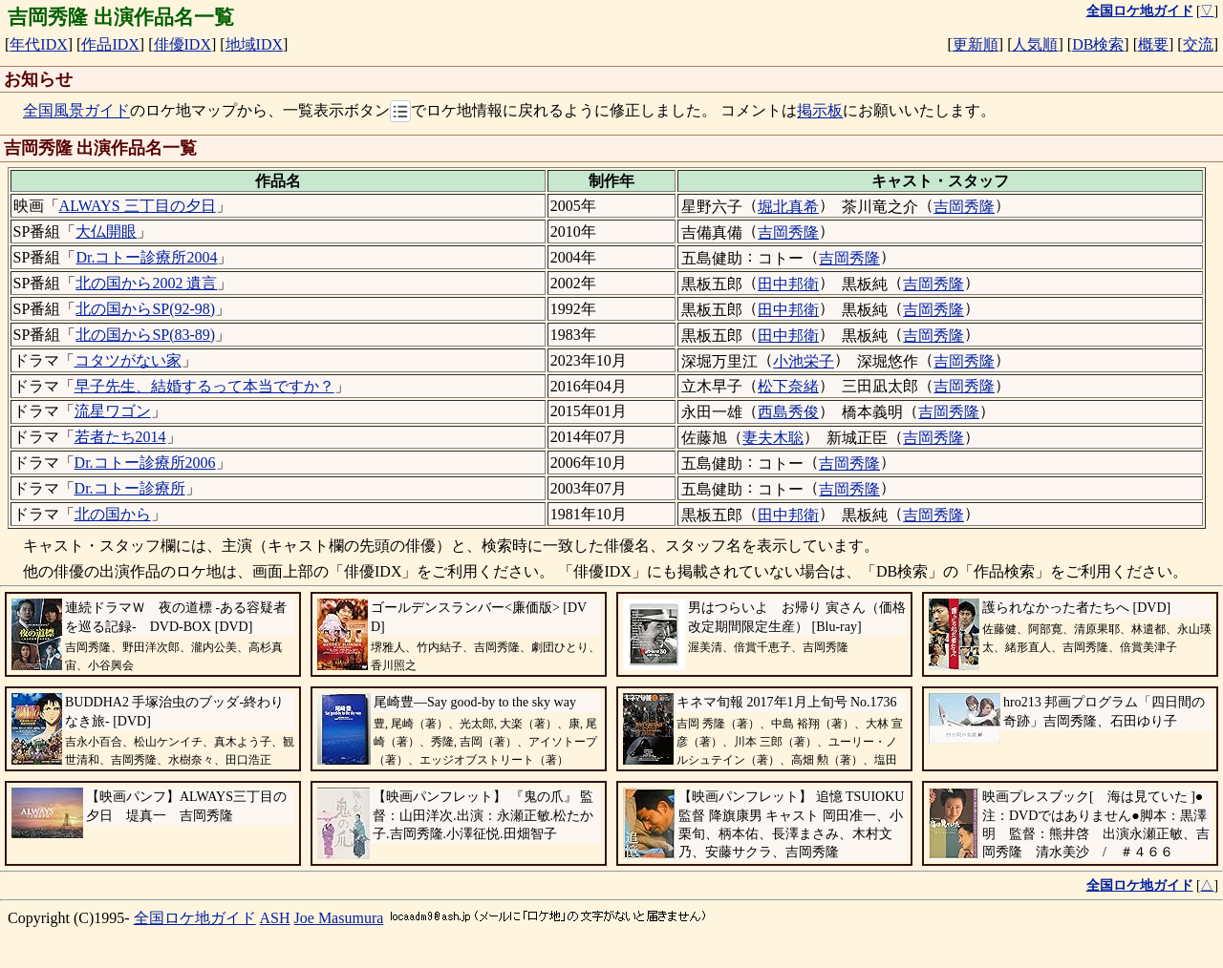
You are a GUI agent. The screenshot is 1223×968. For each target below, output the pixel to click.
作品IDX (110, 44)
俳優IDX (182, 44)
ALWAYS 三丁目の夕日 (137, 206)
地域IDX (254, 44)
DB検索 (1098, 44)
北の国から (113, 514)
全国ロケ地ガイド (195, 918)
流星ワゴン (113, 411)
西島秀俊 (788, 412)
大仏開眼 (106, 231)
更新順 (975, 44)
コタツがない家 (128, 360)
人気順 (1035, 44)
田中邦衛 (788, 284)
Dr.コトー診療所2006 (145, 462)
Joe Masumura (339, 918)
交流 (1198, 44)
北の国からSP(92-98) (145, 309)
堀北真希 (788, 207)
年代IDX (38, 44)
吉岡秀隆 (964, 207)
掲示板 (820, 111)
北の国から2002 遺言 (146, 283)
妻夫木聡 (773, 438)
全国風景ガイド (76, 111)
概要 (1153, 44)
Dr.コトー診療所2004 (146, 257)
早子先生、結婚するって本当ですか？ (204, 386)
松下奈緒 (788, 386)
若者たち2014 (120, 437)
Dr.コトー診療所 (130, 488)
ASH (275, 918)
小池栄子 (803, 361)
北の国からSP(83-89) (145, 334)
